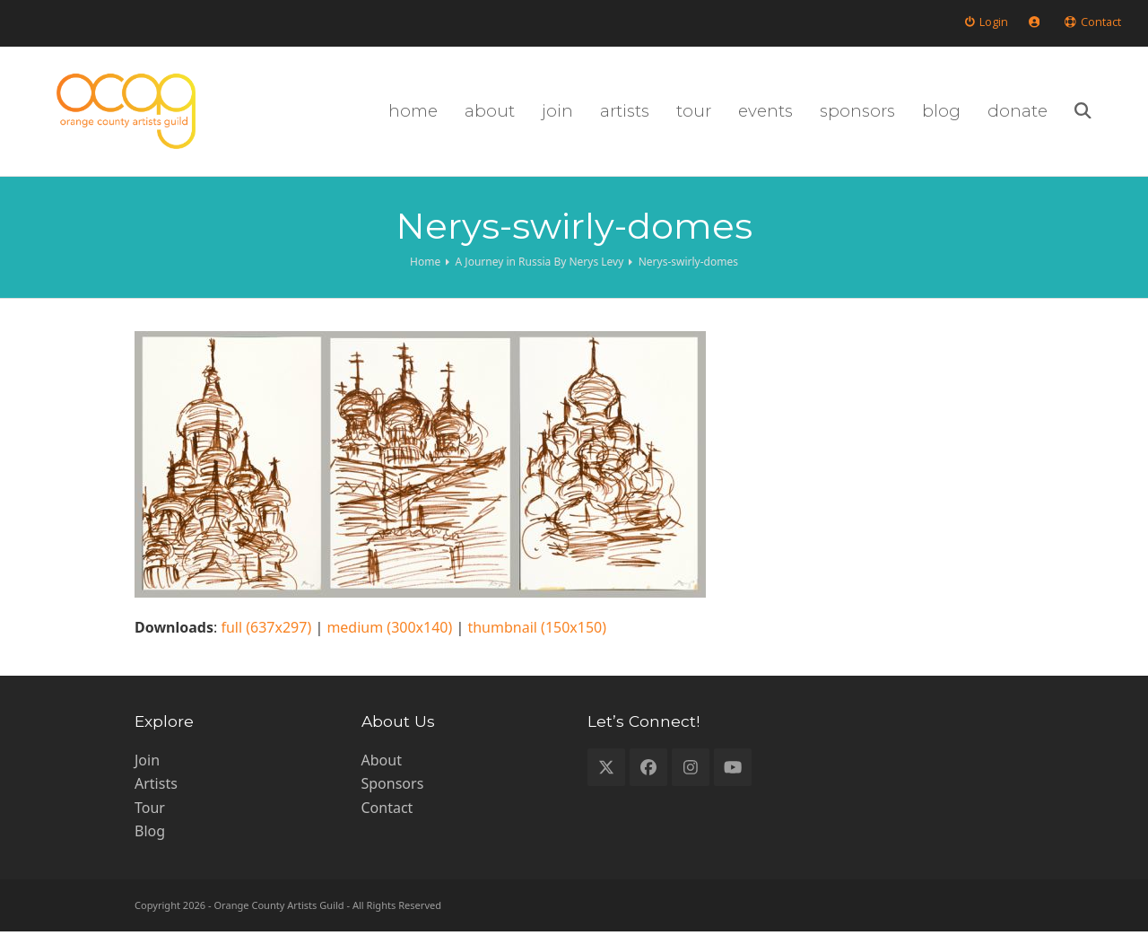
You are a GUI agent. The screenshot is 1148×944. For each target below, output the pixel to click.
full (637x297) (266, 640)
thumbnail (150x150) (536, 640)
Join (147, 772)
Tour (150, 819)
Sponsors (392, 796)
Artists (156, 796)
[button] (1113, 117)
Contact (387, 819)
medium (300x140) (389, 640)
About (381, 772)
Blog (150, 843)
